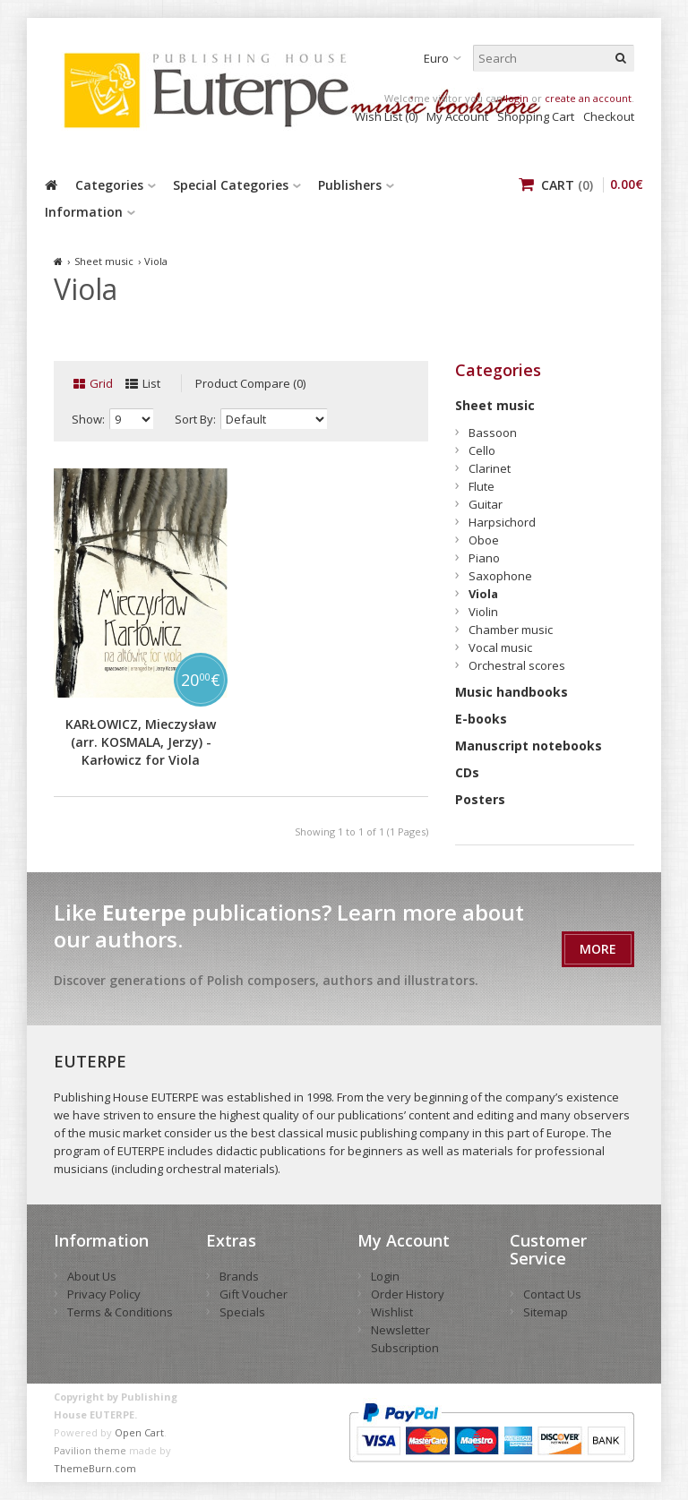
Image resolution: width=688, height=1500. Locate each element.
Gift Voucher (253, 1294)
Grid (101, 383)
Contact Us (552, 1294)
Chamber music (511, 629)
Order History (407, 1294)
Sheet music (103, 261)
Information (84, 211)
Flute (481, 486)
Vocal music (500, 647)
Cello (482, 450)
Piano (484, 558)
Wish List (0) (386, 116)
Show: (88, 419)
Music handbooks (511, 691)
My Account (457, 116)
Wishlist (392, 1312)
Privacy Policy (104, 1294)
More (598, 948)
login (517, 98)
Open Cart (139, 1432)
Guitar (486, 504)
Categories (109, 184)
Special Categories (230, 184)
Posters (480, 799)
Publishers (350, 184)
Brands (239, 1276)
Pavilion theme (90, 1450)
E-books (481, 718)
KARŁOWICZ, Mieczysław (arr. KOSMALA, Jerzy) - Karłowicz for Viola (140, 742)
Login (385, 1276)
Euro (436, 58)
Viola (156, 261)
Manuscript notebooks (528, 745)
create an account (588, 98)
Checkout (608, 116)
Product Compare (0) (250, 383)
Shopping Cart (535, 116)
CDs (467, 772)
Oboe (484, 540)
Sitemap (545, 1312)
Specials (242, 1312)
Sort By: (195, 419)
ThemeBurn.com (95, 1468)
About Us (91, 1276)
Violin (483, 612)
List (151, 383)
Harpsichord (502, 522)
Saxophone (500, 576)
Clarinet (490, 468)
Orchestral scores (517, 665)
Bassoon (493, 432)
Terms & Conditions (120, 1312)
